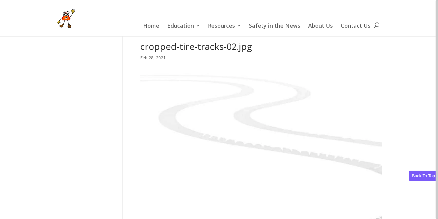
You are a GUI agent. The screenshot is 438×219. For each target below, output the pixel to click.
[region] (219, 109)
